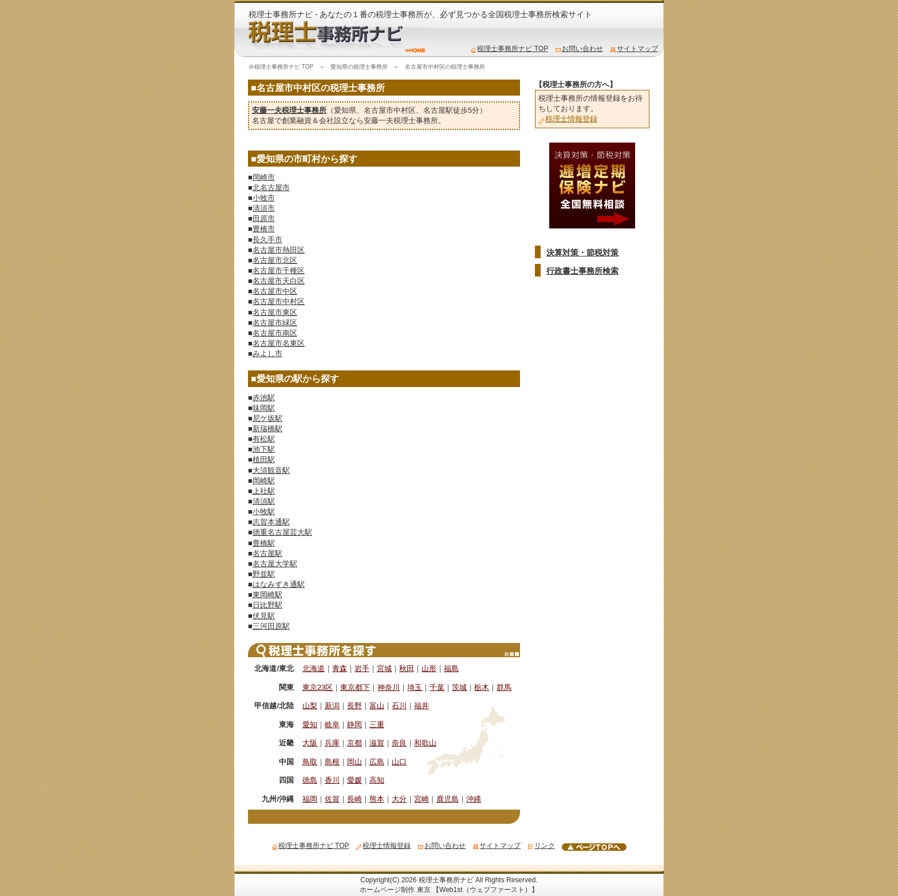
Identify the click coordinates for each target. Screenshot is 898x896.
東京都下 (355, 687)
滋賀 (376, 743)
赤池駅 (264, 397)
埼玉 (414, 687)
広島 (376, 761)
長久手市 (267, 239)
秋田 (406, 668)
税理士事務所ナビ (446, 880)
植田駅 (264, 459)
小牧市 (264, 198)
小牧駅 (264, 511)
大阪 (309, 743)
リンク (541, 846)
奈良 (399, 743)
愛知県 (345, 110)
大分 (399, 799)
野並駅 (264, 574)
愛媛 (354, 780)
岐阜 (332, 724)
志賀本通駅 (271, 522)
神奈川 (388, 687)
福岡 (309, 799)
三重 (376, 724)
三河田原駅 (271, 626)
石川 (399, 705)
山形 (429, 668)
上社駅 (264, 491)
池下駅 (264, 449)
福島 (451, 668)
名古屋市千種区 (279, 270)
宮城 (384, 668)
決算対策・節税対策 (582, 252)
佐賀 (332, 799)
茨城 (459, 687)
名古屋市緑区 (275, 322)
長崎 (354, 799)
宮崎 (421, 799)
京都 (354, 743)
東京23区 (317, 687)
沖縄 (473, 799)
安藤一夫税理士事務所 (289, 110)
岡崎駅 (264, 480)
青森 (339, 668)
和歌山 (425, 743)
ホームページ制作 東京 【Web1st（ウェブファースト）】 (449, 890)
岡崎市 (264, 177)
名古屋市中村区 (390, 110)
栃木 (481, 687)
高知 (376, 780)
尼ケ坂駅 (267, 418)
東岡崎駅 (267, 594)
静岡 (354, 724)
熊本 (376, 799)
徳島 (309, 780)
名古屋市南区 (275, 333)
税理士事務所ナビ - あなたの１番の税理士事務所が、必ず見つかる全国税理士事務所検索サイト (420, 14)
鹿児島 (447, 799)
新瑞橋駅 (267, 428)
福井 (421, 705)
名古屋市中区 (275, 291)
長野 (354, 705)
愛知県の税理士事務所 (359, 67)
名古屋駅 (438, 110)
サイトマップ (634, 49)
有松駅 (264, 439)
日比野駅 (267, 605)
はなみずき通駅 (279, 584)
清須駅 (264, 501)
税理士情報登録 (567, 119)
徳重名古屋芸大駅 (282, 532)
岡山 (354, 761)
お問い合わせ (579, 49)
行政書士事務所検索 (582, 270)
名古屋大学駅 (275, 563)
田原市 (264, 218)
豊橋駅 (264, 543)
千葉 (437, 687)
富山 (376, 705)
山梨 (309, 705)
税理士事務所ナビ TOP (509, 49)
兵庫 (332, 743)
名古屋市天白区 (279, 281)
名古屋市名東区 (279, 343)
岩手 (362, 668)
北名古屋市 (271, 187)
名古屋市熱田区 (279, 250)
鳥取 (309, 761)
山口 (399, 761)
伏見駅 (264, 615)
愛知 (309, 724)
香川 (332, 780)
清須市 (264, 208)
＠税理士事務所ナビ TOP (281, 67)
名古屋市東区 (275, 312)
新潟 (332, 705)
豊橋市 (264, 228)
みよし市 (267, 353)
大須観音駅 (271, 470)
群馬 (504, 687)
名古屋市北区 (275, 260)
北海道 (313, 668)
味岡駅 (264, 408)
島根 (332, 761)
